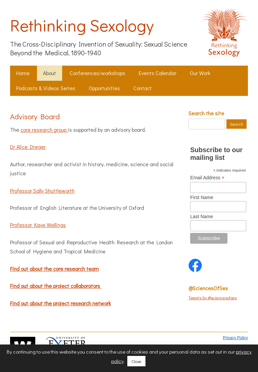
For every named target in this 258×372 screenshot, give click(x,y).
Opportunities (104, 87)
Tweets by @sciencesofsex (212, 297)
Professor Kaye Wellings (38, 224)
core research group (44, 129)
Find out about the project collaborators (55, 285)
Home (23, 72)
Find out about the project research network (60, 303)
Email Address (207, 178)
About (49, 72)
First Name (201, 197)
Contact (142, 87)
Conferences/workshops (97, 72)
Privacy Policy (235, 337)
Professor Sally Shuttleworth (42, 190)
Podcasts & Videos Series (45, 87)
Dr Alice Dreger (28, 146)
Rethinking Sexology (82, 25)
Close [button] (136, 361)
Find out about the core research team (54, 268)
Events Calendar (157, 72)
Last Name (201, 216)
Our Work (200, 72)
